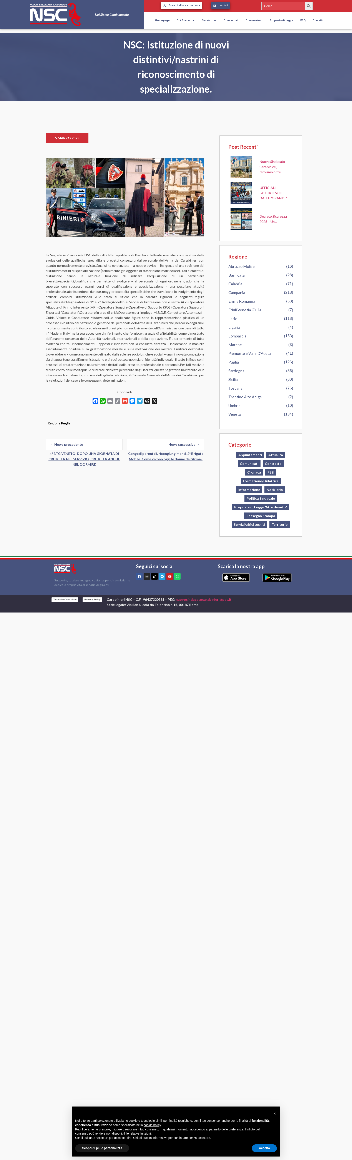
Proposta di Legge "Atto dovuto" (260, 507)
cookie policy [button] (152, 1125)
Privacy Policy (92, 599)
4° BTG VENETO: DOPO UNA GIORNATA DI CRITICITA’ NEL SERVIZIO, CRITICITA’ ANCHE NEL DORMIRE (84, 458)
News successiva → (184, 444)
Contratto (273, 463)
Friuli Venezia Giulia (244, 309)
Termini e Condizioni (64, 599)
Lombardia (237, 336)
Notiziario (275, 489)
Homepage (162, 20)
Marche (235, 344)
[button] (274, 1113)
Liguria (234, 327)
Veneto (234, 414)
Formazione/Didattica (261, 481)
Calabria (235, 283)
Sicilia (233, 379)
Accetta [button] (264, 1148)
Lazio (232, 318)
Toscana (235, 388)
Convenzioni (254, 20)
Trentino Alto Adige (245, 396)
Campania (236, 292)
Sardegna (236, 370)
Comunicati (231, 20)
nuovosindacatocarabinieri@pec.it (203, 599)
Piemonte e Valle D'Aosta (249, 353)
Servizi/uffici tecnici (249, 524)
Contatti (317, 20)
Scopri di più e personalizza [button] (102, 1148)
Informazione (249, 489)
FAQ (303, 20)
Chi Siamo (186, 20)
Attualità (275, 455)
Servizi (209, 20)
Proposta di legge (281, 20)
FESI (270, 472)
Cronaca (254, 472)
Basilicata (236, 275)
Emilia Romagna (241, 301)
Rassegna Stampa (260, 516)
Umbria (234, 405)
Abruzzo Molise (241, 266)
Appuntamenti (250, 455)
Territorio (280, 524)
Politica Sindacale (261, 498)
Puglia (233, 362)
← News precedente (66, 444)
